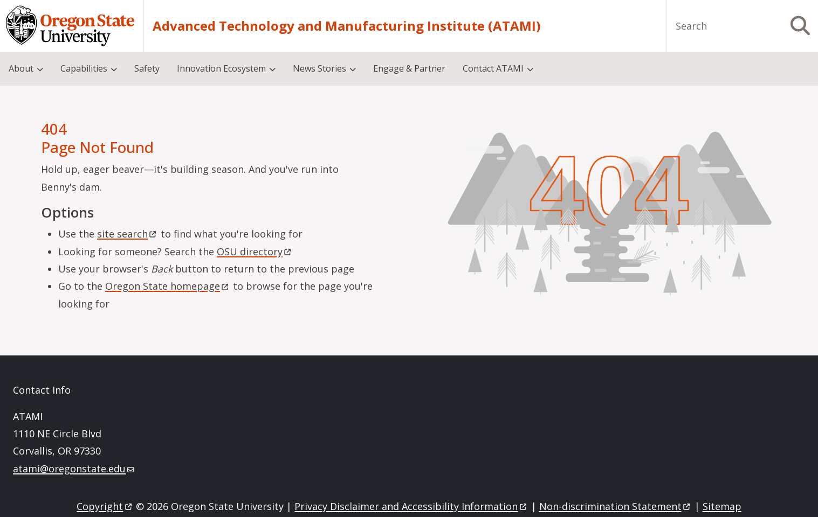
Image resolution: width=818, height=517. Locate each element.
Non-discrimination (615, 506)
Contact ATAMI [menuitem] (493, 68)
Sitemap (722, 506)
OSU (255, 251)
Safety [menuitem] (147, 68)
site (127, 233)
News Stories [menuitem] (319, 68)
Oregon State (167, 286)
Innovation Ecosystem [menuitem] (221, 68)
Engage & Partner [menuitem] (409, 68)
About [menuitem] (21, 68)
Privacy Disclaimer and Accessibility (411, 506)
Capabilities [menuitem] (83, 68)
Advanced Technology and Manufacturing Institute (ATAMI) (347, 26)
